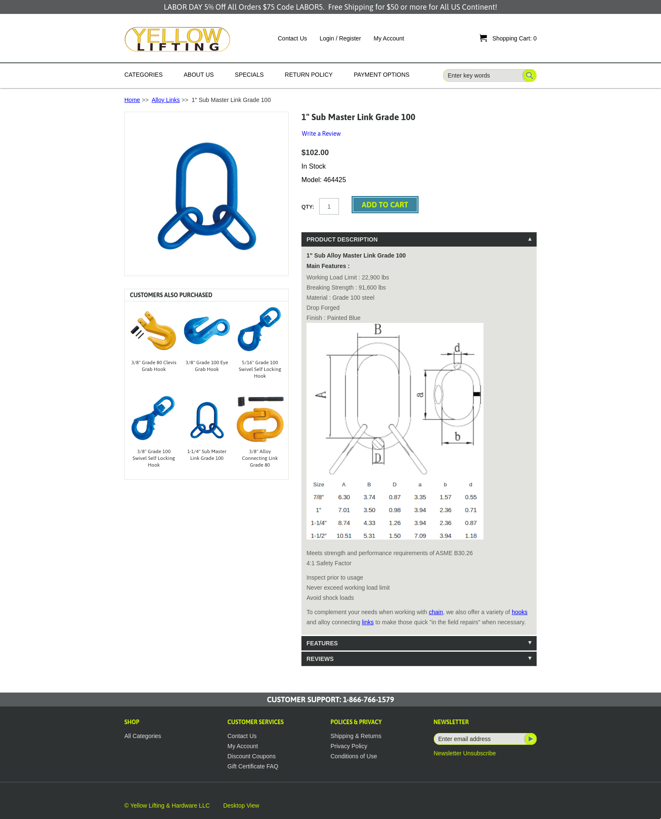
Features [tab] (322, 643)
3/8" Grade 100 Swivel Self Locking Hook (154, 458)
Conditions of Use (353, 756)
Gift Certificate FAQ (253, 766)
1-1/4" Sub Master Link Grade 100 (206, 454)
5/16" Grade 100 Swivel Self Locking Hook (260, 369)
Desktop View (241, 805)
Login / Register (340, 38)
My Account (388, 38)
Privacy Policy (348, 746)
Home (132, 100)
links (368, 622)
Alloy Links (166, 100)
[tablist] (419, 449)
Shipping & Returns (356, 736)
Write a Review (321, 133)
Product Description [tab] (342, 239)
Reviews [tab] (320, 658)
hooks (519, 612)
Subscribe (530, 739)
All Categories (142, 736)
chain (436, 612)
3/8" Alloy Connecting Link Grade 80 (260, 458)
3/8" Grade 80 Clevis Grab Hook (153, 366)
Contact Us (292, 38)
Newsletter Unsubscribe (465, 753)
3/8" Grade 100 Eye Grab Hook (206, 366)
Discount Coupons (252, 756)
